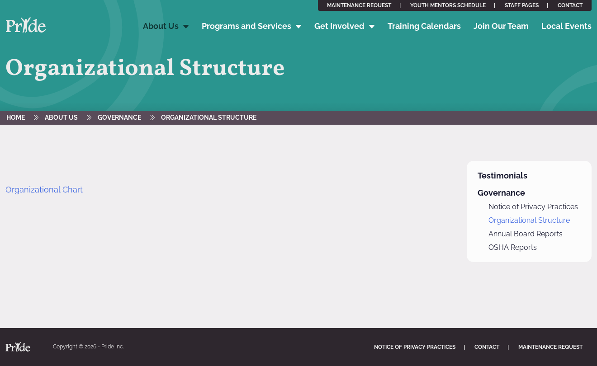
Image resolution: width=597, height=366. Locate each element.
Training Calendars (424, 26)
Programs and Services (246, 26)
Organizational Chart (44, 189)
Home (15, 117)
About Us (161, 26)
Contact (570, 5)
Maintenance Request (359, 5)
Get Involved (339, 26)
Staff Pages (522, 5)
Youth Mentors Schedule (448, 5)
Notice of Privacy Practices (533, 206)
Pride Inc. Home (25, 25)
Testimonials (502, 175)
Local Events (566, 26)
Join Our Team (501, 26)
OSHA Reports (512, 247)
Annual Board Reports (525, 234)
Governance (119, 117)
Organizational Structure (208, 117)
